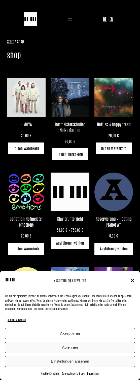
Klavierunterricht (70, 219)
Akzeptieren (70, 333)
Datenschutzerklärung (73, 373)
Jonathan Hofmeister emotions (26, 222)
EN (111, 19)
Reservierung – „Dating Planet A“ (114, 222)
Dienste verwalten (17, 320)
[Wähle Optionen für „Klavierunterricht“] (70, 243)
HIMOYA (26, 125)
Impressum (93, 373)
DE (105, 19)
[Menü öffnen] (70, 19)
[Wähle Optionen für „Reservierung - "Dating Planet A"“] (113, 249)
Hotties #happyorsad (114, 125)
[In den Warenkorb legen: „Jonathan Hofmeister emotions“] (26, 249)
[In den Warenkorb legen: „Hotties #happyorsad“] (114, 148)
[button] (132, 280)
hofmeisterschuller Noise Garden (70, 127)
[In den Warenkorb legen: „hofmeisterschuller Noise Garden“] (70, 154)
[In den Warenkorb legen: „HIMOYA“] (26, 148)
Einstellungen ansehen (70, 361)
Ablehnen (70, 347)
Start (10, 41)
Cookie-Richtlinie (50, 373)
